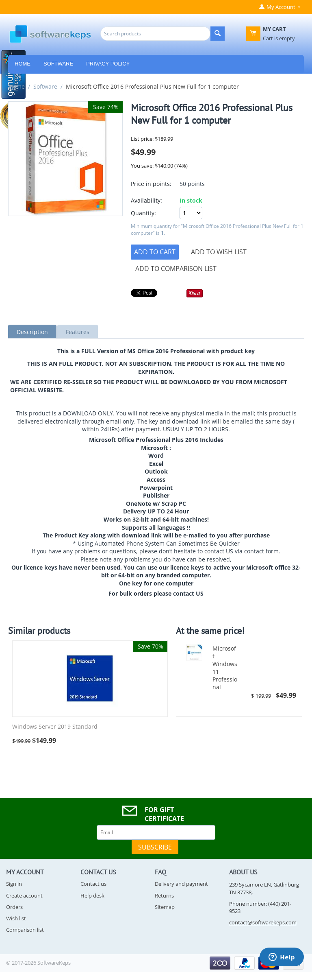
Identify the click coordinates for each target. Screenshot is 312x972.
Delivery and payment (181, 883)
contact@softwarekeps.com (263, 922)
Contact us (93, 883)
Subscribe (155, 847)
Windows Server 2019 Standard (55, 726)
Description (32, 332)
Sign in (14, 883)
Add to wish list (219, 251)
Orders (14, 907)
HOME (22, 64)
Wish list (16, 918)
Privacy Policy (108, 64)
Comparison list (25, 929)
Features (77, 332)
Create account (24, 895)
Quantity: (143, 213)
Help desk (92, 895)
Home (17, 86)
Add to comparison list (176, 268)
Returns (164, 895)
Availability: (146, 200)
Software (58, 64)
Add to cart (155, 251)
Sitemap (165, 907)
